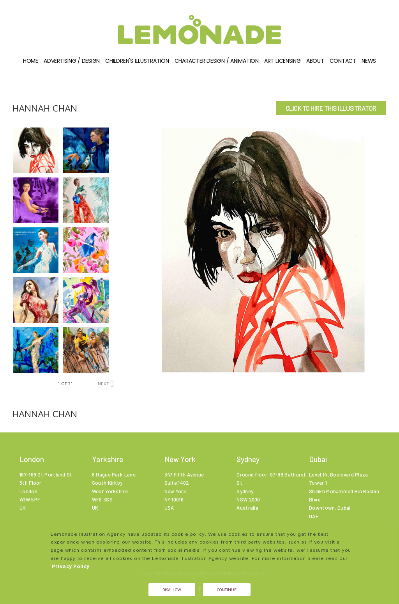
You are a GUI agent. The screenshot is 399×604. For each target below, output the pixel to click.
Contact (343, 61)
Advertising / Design (72, 61)
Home (30, 61)
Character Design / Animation (217, 61)
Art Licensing (282, 61)
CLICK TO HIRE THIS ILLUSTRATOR (331, 108)
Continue (227, 589)
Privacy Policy (71, 566)
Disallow (171, 589)
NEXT (106, 383)
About (315, 61)
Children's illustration (137, 61)
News (369, 61)
